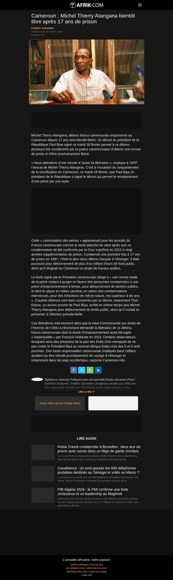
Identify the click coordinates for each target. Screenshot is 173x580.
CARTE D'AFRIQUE (79, 565)
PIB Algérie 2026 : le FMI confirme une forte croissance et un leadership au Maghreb (93, 491)
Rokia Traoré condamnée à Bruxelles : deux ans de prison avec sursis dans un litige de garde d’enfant (99, 449)
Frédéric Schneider (42, 28)
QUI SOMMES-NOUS (75, 568)
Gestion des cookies (98, 572)
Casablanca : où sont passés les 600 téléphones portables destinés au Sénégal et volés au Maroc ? (98, 470)
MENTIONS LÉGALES (97, 568)
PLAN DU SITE (96, 565)
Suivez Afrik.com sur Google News (60, 403)
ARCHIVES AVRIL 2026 (76, 572)
